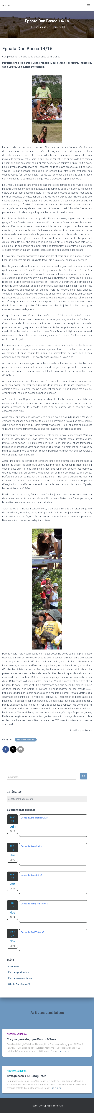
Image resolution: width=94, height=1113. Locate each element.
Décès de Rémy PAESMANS (34, 903)
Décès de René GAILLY (32, 875)
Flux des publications (18, 972)
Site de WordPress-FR (19, 984)
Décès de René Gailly (31, 846)
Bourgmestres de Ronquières (26, 1076)
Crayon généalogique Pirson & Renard (33, 1039)
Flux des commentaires (20, 978)
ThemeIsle (58, 1106)
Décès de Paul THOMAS (32, 932)
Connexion (13, 966)
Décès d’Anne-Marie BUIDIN (34, 818)
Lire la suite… (65, 1051)
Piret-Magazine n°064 (26, 739)
